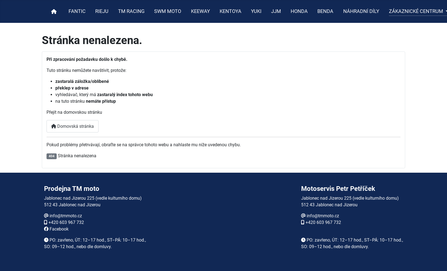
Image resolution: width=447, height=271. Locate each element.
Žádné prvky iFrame (223, 223)
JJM (276, 11)
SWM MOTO (167, 11)
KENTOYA (230, 11)
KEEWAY (200, 11)
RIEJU (101, 11)
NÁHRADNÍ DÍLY (361, 11)
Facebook (59, 229)
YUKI (256, 11)
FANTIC (77, 11)
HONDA (299, 11)
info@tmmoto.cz (66, 215)
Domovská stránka (72, 126)
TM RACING (131, 11)
